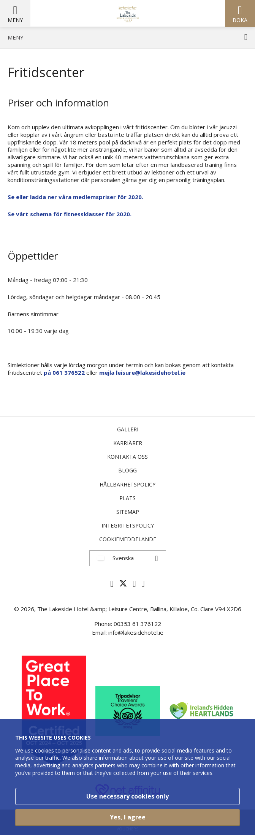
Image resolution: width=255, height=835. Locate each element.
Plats (127, 498)
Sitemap (127, 511)
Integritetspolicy (127, 525)
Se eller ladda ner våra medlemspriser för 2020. (75, 197)
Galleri (127, 429)
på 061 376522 (64, 372)
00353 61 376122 (137, 623)
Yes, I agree (128, 817)
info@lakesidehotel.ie (135, 632)
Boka (240, 20)
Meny (15, 20)
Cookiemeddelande (127, 539)
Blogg (127, 470)
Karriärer (127, 443)
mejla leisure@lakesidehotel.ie (142, 372)
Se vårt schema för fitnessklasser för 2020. (69, 214)
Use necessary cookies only (127, 796)
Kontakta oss (127, 456)
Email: (100, 632)
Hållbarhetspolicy (127, 484)
